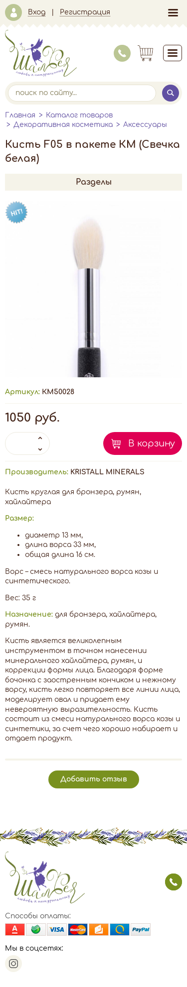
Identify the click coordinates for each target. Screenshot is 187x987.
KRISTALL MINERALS (107, 472)
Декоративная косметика (63, 124)
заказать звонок (173, 882)
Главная (20, 115)
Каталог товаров (79, 115)
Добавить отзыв (93, 779)
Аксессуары (145, 124)
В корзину (151, 443)
